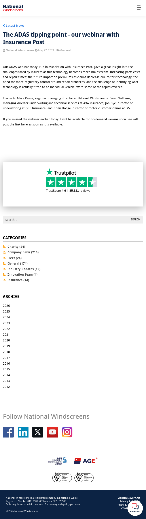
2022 (6, 329)
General (65, 50)
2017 (6, 358)
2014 (6, 375)
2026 (6, 305)
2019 (6, 346)
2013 (6, 381)
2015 (6, 369)
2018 (6, 352)
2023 (6, 323)
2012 (6, 387)
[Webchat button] (135, 508)
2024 (6, 317)
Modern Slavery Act (129, 497)
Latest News (15, 25)
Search (135, 219)
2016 (6, 363)
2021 (6, 334)
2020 (6, 340)
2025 (6, 311)
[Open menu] (139, 8)
